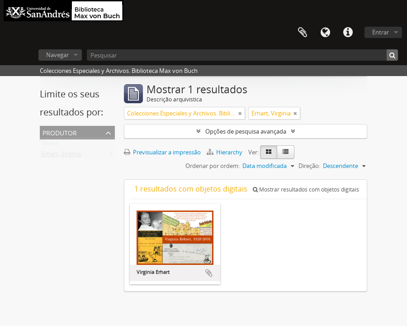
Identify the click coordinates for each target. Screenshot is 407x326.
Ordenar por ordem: (212, 166)
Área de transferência (302, 32)
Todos (50, 145)
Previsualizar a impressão (162, 152)
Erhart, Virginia (61, 156)
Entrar (380, 32)
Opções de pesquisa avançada (245, 131)
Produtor (60, 132)
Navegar (57, 55)
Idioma (325, 32)
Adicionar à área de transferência (208, 273)
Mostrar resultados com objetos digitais (306, 189)
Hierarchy (225, 152)
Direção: (309, 166)
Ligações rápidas (347, 32)
